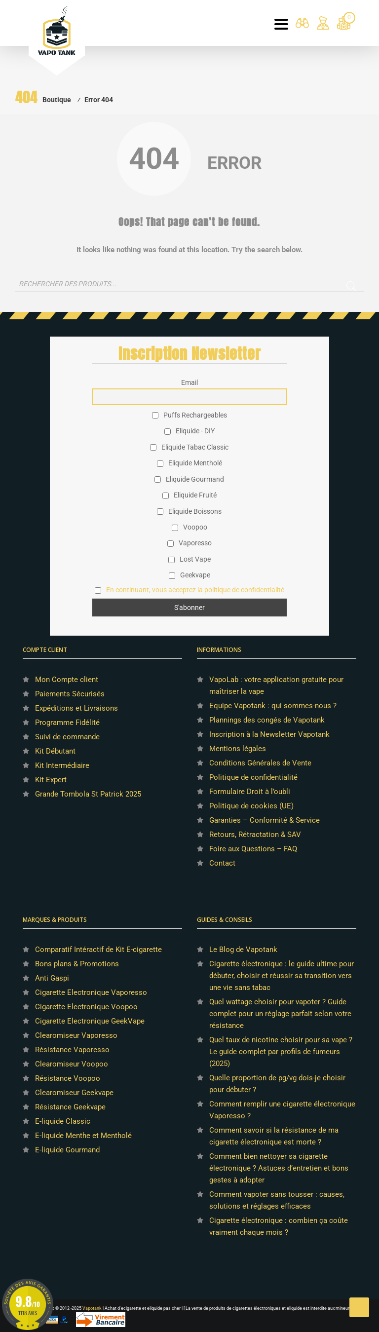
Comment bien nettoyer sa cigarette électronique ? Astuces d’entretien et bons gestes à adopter (278, 1168)
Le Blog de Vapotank (243, 949)
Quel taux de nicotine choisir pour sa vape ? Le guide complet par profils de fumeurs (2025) (280, 1051)
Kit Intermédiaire (62, 765)
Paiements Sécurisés (70, 693)
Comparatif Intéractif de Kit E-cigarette (98, 949)
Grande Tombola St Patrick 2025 (88, 794)
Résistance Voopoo (67, 1078)
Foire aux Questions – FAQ (253, 848)
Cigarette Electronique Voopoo (86, 1006)
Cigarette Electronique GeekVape (90, 1021)
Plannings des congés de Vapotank (267, 720)
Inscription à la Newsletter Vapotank (269, 734)
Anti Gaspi (52, 978)
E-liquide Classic (62, 1121)
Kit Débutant (55, 751)
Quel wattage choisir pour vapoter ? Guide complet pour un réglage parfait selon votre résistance (280, 1013)
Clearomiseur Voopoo (71, 1064)
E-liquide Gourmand (67, 1149)
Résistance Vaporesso (72, 1049)
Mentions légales (237, 748)
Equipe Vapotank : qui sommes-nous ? (273, 705)
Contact (222, 863)
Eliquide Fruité (189, 495)
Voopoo (189, 527)
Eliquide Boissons (189, 511)
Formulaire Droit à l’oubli (249, 791)
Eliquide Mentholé (189, 463)
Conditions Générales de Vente (260, 763)
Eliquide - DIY (189, 431)
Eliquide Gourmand (189, 479)
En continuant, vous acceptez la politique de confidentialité (195, 590)
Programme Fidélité (67, 722)
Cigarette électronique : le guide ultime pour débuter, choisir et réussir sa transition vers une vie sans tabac (281, 975)
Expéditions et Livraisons (76, 708)
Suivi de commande (67, 736)
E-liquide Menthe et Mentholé (83, 1135)
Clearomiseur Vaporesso (76, 1035)
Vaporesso (189, 543)
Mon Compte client (66, 679)
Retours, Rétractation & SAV (255, 834)
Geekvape (189, 575)
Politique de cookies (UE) (251, 805)
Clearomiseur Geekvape (74, 1092)
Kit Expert (51, 779)
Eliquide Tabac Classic (189, 447)
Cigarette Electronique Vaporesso (91, 992)
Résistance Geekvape (70, 1107)
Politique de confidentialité (253, 777)
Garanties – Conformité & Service (264, 820)
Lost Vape (189, 559)
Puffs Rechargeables (189, 415)
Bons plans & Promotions (77, 963)
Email (189, 382)
